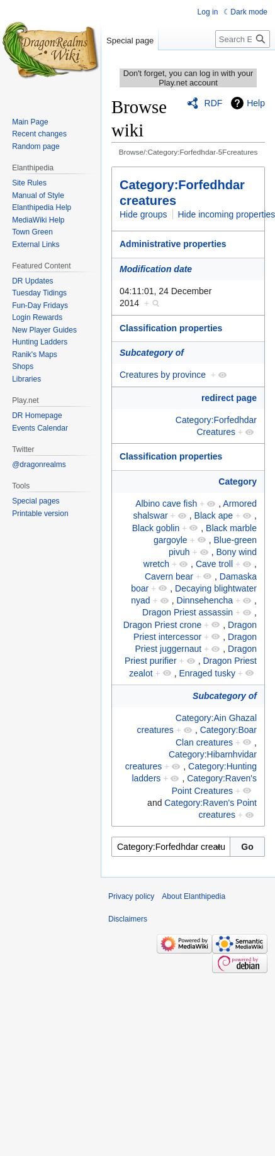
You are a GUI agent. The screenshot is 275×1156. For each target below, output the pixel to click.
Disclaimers (127, 919)
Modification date (156, 269)
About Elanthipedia (193, 896)
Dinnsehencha (205, 600)
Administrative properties (173, 244)
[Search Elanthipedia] (242, 39)
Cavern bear (169, 576)
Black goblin (156, 528)
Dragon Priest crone (162, 625)
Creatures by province (163, 375)
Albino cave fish (166, 503)
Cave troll (214, 564)
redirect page (229, 398)
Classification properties (171, 328)
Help (256, 103)
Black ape (213, 515)
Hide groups (143, 214)
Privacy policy (131, 896)
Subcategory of (152, 353)
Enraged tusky (207, 673)
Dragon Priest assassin (187, 612)
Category (237, 481)
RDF (214, 103)
